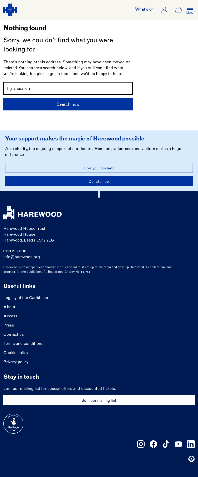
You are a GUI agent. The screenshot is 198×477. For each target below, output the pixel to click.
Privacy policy (16, 362)
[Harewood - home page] (10, 10)
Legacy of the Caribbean (25, 298)
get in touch (61, 74)
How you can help (99, 168)
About (9, 307)
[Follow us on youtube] (178, 444)
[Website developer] (191, 459)
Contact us (13, 335)
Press (8, 326)
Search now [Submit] (68, 105)
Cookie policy (15, 353)
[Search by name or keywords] (68, 88)
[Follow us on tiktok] (166, 444)
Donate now (99, 182)
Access (10, 316)
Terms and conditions (23, 344)
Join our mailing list (99, 401)
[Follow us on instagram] (141, 444)
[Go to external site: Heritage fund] (13, 424)
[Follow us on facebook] (153, 444)
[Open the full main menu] (190, 10)
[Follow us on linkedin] (191, 444)
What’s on (144, 10)
